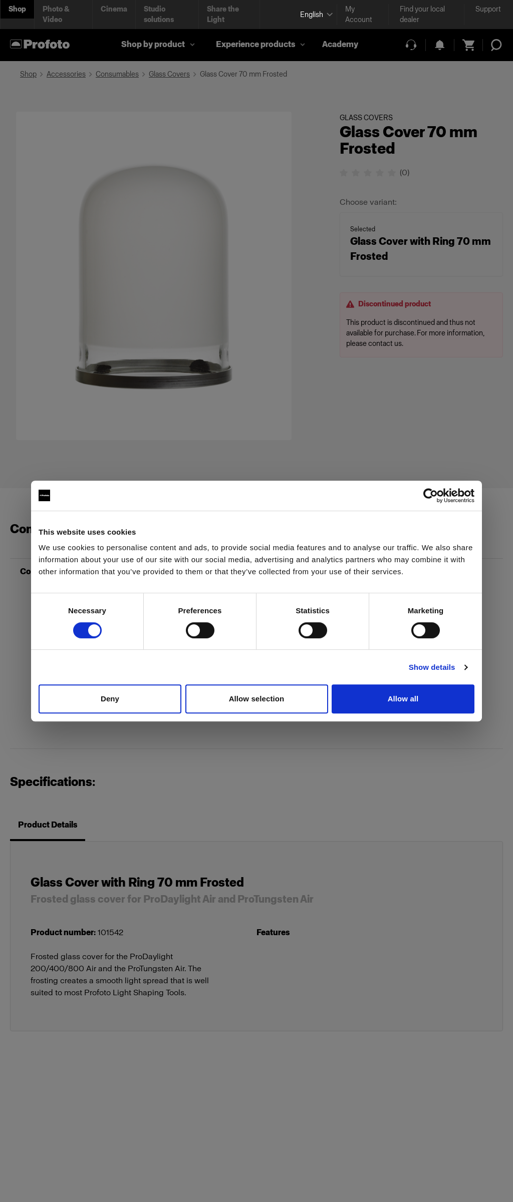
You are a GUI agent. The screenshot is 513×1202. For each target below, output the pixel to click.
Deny (110, 698)
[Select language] (314, 15)
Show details (432, 667)
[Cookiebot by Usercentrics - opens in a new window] (430, 495)
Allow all (403, 698)
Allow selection (257, 698)
